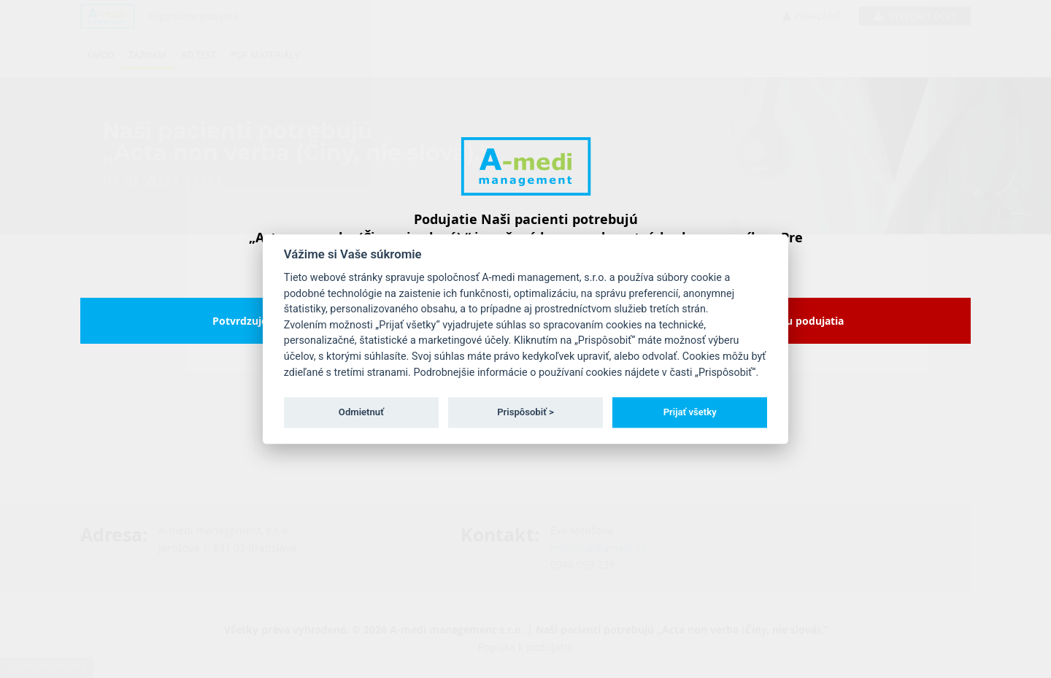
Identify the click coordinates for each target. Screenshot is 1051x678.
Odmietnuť (361, 412)
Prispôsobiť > (525, 412)
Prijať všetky (690, 412)
